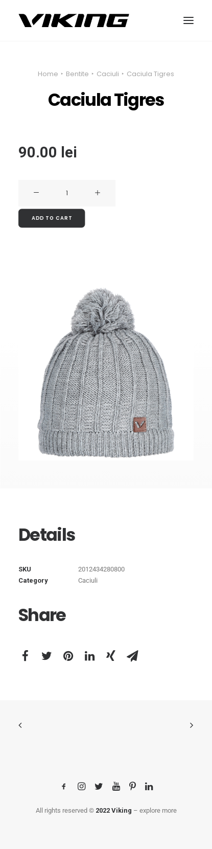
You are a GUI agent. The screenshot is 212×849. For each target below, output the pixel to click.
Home (48, 74)
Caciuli (108, 74)
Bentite (77, 74)
